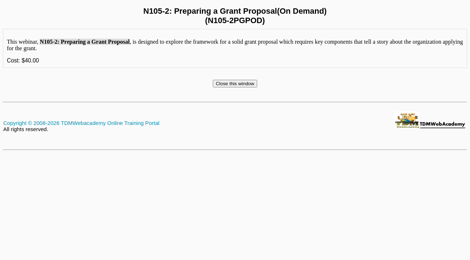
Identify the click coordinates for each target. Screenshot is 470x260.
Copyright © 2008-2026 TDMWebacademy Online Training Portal (81, 123)
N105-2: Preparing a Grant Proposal (84, 42)
